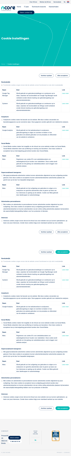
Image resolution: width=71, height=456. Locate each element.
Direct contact (14, 437)
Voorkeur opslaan (46, 75)
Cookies (67, 452)
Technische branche (39, 7)
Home (19, 7)
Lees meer (65, 93)
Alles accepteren (62, 75)
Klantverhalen (54, 7)
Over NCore (33, 2)
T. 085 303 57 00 (15, 441)
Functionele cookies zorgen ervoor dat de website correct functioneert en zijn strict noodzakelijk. (33, 85)
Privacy (59, 452)
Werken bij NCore (45, 2)
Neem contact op (26, 12)
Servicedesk (57, 2)
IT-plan (26, 7)
